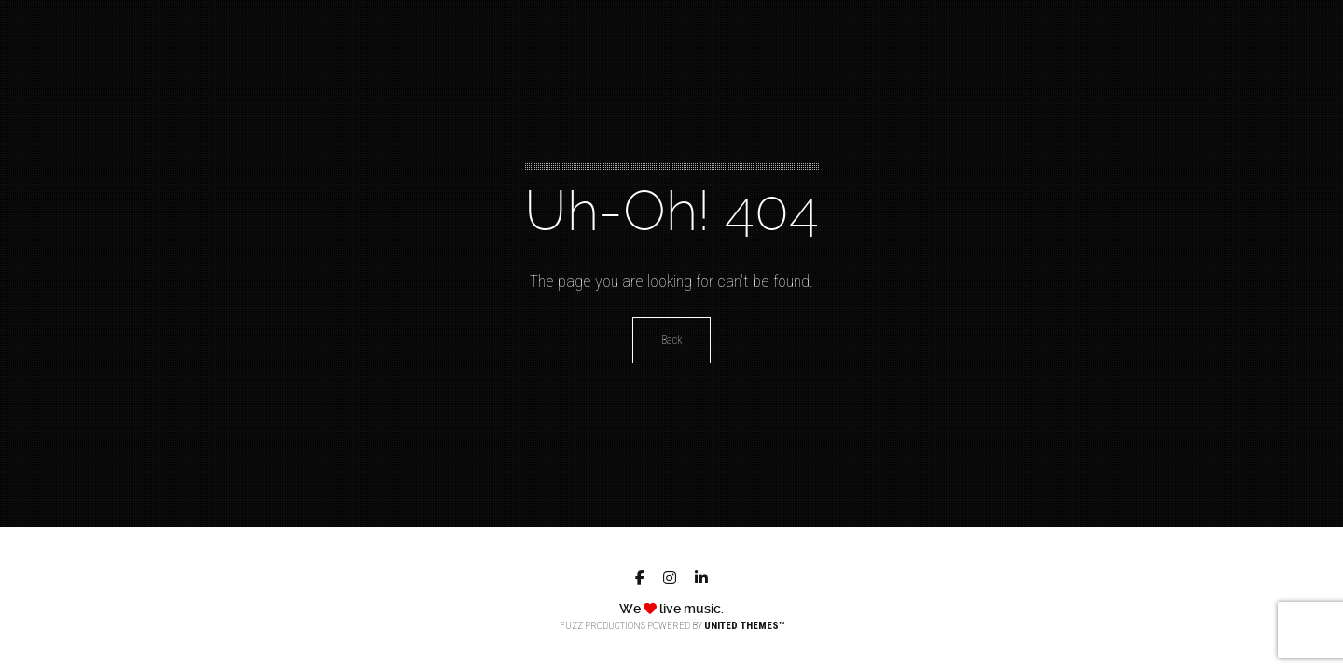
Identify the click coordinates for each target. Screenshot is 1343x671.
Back (671, 340)
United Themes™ (744, 626)
